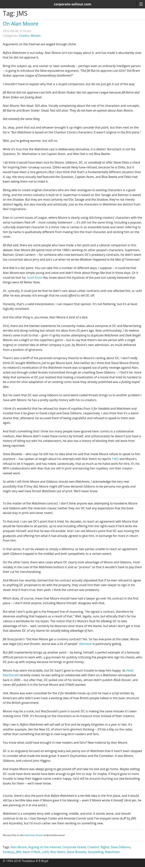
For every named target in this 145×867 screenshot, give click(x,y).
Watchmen (112, 852)
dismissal (85, 644)
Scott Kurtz (34, 278)
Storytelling (95, 852)
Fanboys (8, 852)
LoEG (45, 852)
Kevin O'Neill (31, 852)
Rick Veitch (57, 852)
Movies (36, 36)
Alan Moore (19, 847)
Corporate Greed (74, 847)
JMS (18, 852)
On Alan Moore (20, 23)
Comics (24, 36)
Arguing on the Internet (44, 847)
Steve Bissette (76, 852)
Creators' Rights (98, 847)
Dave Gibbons (120, 847)
